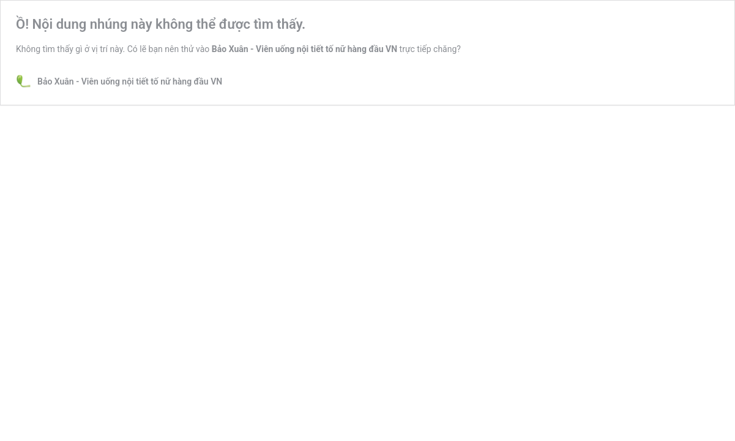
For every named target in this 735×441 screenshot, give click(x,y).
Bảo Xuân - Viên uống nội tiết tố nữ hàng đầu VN (304, 49)
